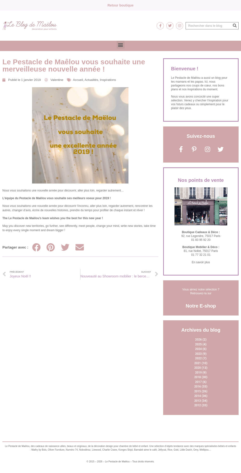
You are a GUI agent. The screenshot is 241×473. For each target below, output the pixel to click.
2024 (198, 349)
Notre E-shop (201, 306)
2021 (197, 363)
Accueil (78, 80)
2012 (197, 405)
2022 (198, 358)
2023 (198, 353)
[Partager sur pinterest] (50, 247)
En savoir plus (201, 262)
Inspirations (108, 80)
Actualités (91, 80)
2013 (197, 400)
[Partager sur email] (79, 247)
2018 (197, 377)
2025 (198, 344)
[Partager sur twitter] (65, 247)
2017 (198, 382)
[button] (121, 45)
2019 (198, 372)
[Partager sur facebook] (36, 247)
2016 (197, 386)
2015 (197, 391)
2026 (198, 339)
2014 (197, 396)
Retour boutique (120, 5)
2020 (197, 367)
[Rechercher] (234, 25)
